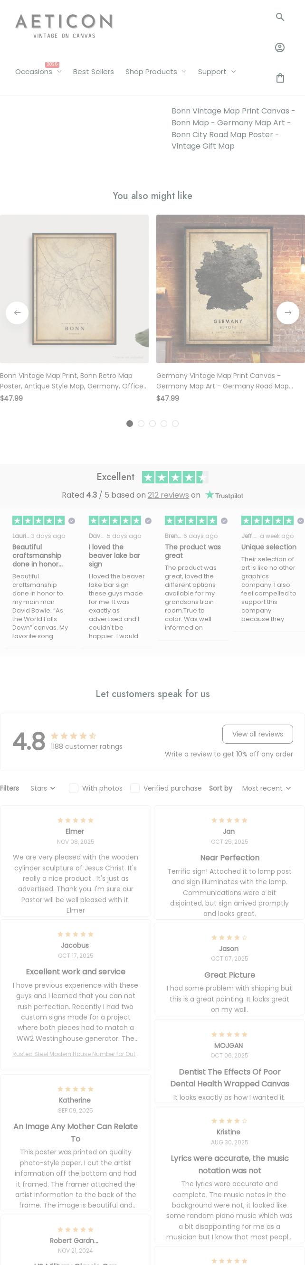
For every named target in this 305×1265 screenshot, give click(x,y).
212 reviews (168, 298)
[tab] (130, 227)
